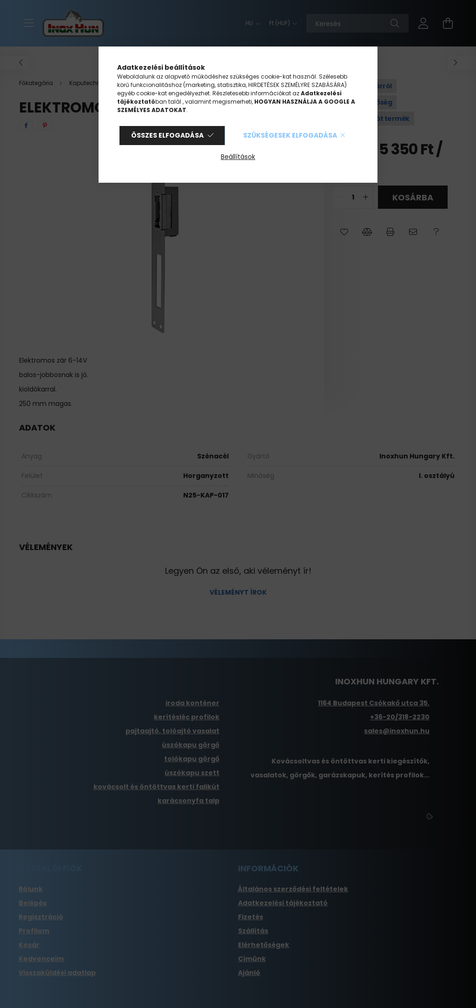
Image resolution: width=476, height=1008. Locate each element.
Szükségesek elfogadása (290, 135)
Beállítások (238, 156)
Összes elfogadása (167, 135)
